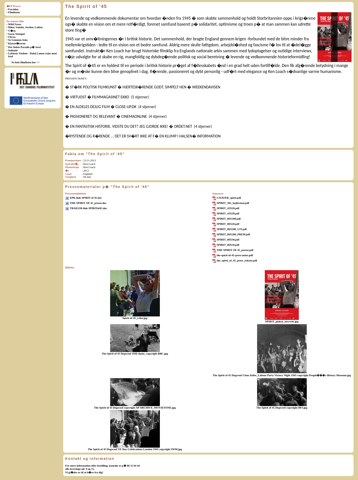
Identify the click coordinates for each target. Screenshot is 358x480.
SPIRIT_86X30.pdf (228, 239)
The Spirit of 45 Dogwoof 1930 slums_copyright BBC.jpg (135, 353)
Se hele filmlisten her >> (25, 62)
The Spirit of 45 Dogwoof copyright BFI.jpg (281, 407)
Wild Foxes (14, 24)
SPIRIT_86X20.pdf (228, 223)
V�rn (12, 30)
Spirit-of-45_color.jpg (134, 317)
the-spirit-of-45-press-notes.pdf (235, 255)
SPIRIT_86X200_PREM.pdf (233, 234)
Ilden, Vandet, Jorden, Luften (25, 27)
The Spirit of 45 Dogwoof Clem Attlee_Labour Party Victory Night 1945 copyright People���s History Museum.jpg (282, 375)
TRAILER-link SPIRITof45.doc (88, 208)
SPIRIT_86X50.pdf (228, 244)
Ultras (11, 36)
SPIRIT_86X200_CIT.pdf (232, 229)
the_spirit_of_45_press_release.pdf (237, 260)
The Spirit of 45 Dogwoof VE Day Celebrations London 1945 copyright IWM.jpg (135, 449)
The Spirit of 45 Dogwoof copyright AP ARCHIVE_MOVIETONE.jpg (135, 407)
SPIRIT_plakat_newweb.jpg (282, 321)
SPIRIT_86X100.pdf (229, 218)
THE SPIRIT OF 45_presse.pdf (235, 249)
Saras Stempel (16, 33)
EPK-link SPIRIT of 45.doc (86, 197)
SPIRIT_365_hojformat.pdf (233, 202)
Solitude (13, 50)
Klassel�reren (17, 43)
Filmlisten (14, 12)
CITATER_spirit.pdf (229, 197)
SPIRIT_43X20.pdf (228, 208)
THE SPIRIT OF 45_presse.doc (88, 202)
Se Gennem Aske (18, 39)
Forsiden (13, 9)
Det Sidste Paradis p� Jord (24, 47)
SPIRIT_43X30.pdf (228, 213)
